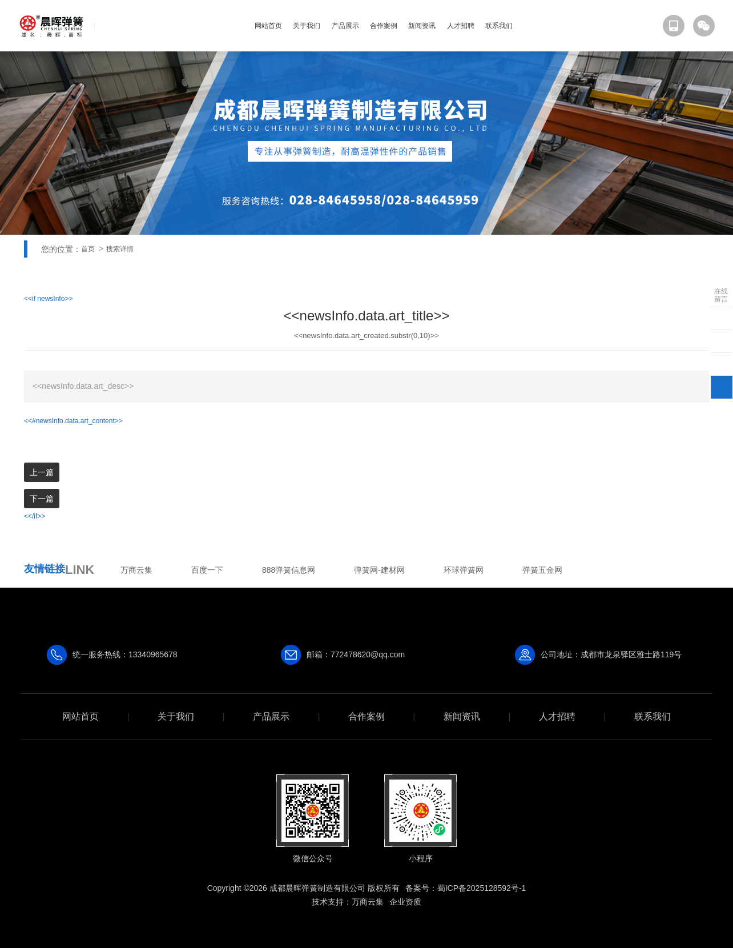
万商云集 (136, 570)
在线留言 (721, 295)
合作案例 (383, 26)
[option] (366, 143)
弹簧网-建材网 (379, 570)
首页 (88, 249)
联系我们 (499, 26)
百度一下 (207, 570)
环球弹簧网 (464, 570)
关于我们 (306, 26)
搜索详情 (120, 249)
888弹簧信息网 (288, 570)
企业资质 (405, 901)
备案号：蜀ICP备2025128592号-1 (465, 888)
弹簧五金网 (542, 570)
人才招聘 (460, 26)
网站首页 (268, 26)
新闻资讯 (422, 26)
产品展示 (345, 26)
